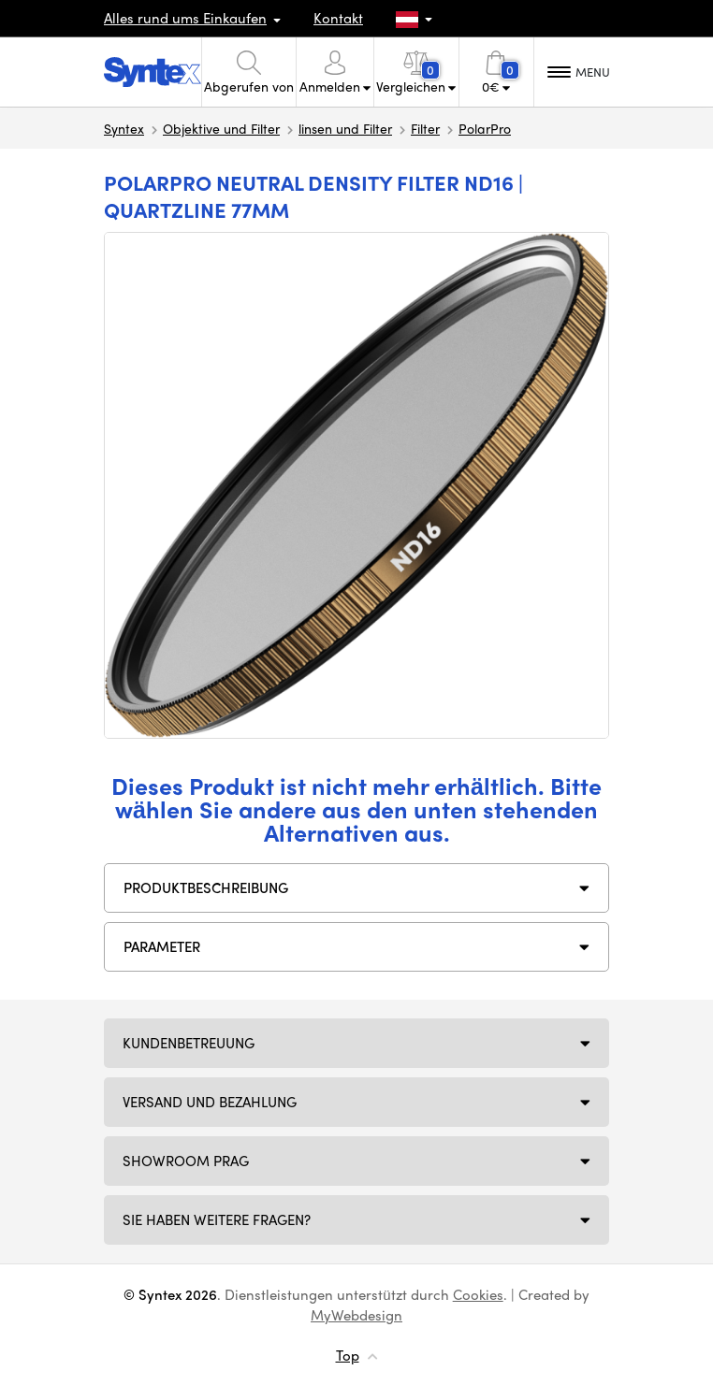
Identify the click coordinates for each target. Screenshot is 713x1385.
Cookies (478, 1294)
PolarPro (484, 128)
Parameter (162, 946)
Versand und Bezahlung (210, 1101)
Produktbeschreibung (206, 887)
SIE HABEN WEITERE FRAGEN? (217, 1219)
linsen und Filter (345, 128)
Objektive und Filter (221, 128)
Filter (425, 128)
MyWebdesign (356, 1315)
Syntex (124, 128)
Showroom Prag (186, 1160)
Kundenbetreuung (189, 1042)
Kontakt (338, 17)
